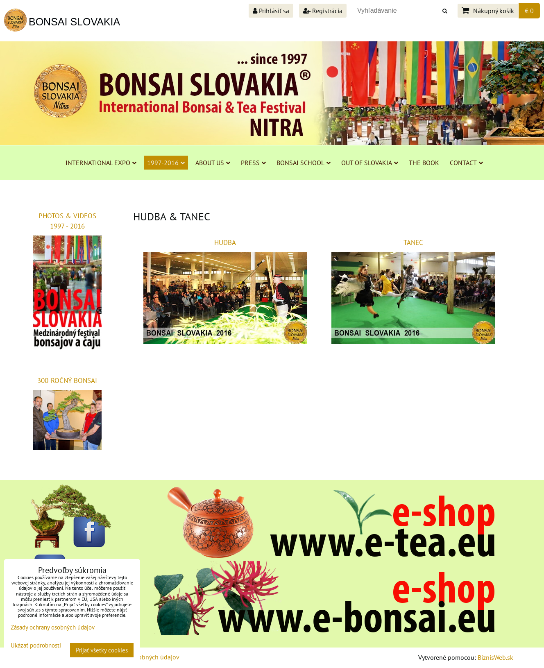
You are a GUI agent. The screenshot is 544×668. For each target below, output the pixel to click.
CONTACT (466, 163)
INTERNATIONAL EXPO (101, 163)
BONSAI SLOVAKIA (74, 21)
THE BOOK (424, 163)
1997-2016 (166, 163)
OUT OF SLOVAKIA (369, 163)
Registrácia (322, 11)
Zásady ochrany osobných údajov (53, 627)
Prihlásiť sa (271, 11)
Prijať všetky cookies (102, 650)
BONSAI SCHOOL (304, 163)
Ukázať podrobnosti (36, 645)
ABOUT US (212, 163)
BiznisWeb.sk (495, 657)
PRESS (253, 163)
